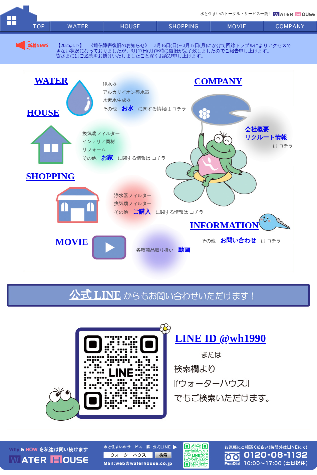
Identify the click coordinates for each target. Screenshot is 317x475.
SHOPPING (50, 176)
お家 (107, 157)
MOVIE (71, 242)
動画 (184, 249)
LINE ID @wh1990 (220, 338)
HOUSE (43, 112)
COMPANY (218, 81)
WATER (51, 80)
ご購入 (142, 211)
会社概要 (257, 129)
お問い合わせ (238, 240)
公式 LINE (95, 295)
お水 (127, 108)
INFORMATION (224, 225)
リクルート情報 (266, 137)
